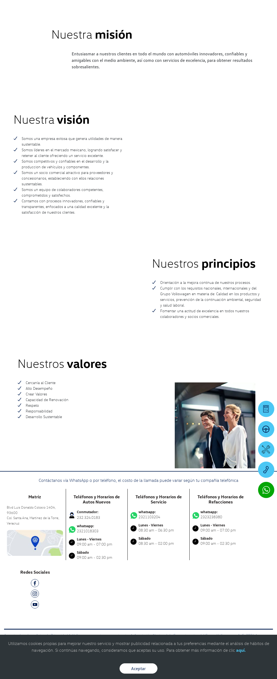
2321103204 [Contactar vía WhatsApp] (158, 514)
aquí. (241, 650)
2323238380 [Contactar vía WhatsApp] (220, 514)
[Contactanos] (178, 8)
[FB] (35, 584)
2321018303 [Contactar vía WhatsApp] (97, 528)
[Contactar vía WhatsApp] (266, 490)
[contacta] (35, 542)
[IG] (35, 594)
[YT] (35, 605)
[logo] (170, 19)
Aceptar (138, 668)
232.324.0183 (88, 517)
